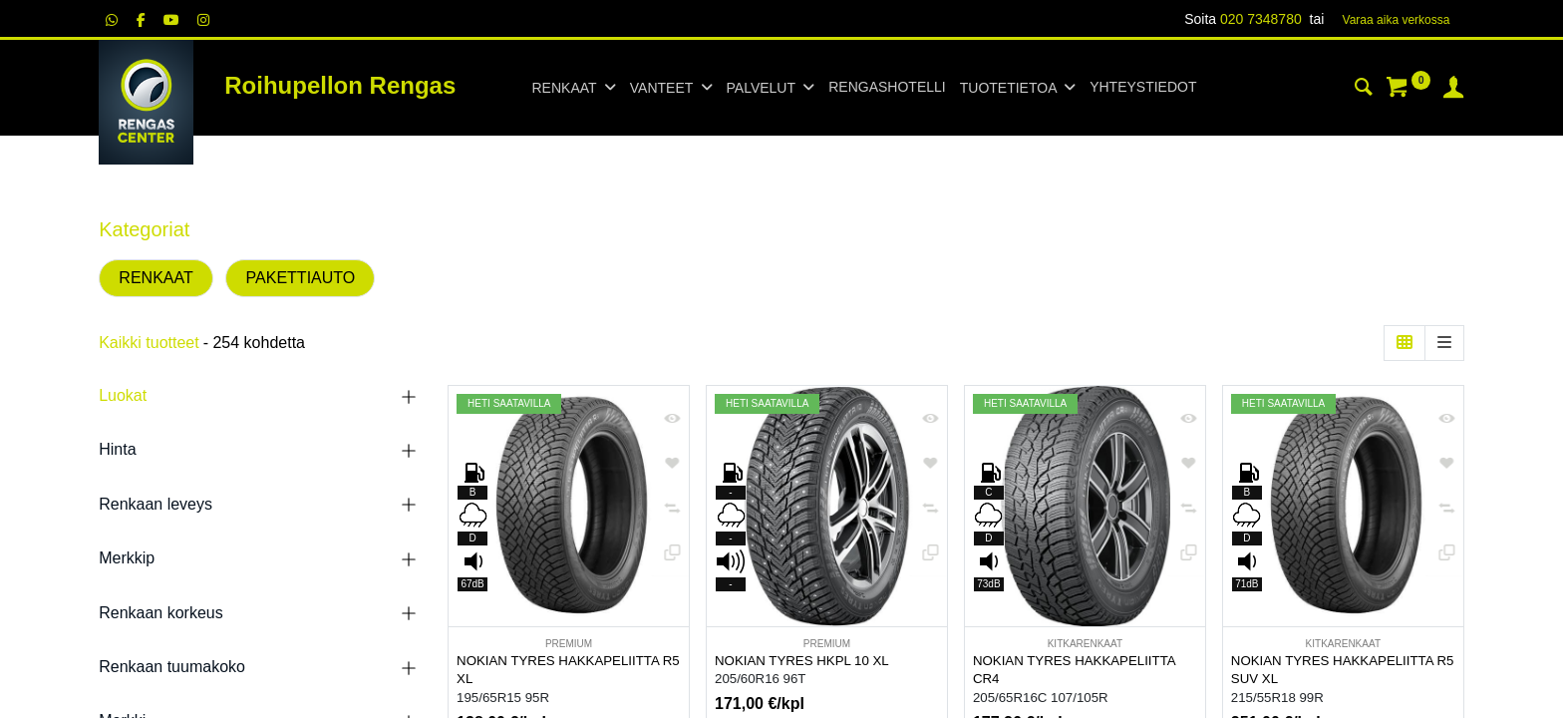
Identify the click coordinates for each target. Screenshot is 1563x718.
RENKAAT (155, 277)
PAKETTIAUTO (301, 277)
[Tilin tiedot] (1453, 90)
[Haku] (1364, 90)
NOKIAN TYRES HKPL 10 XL (802, 660)
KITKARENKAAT (1085, 643)
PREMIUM (568, 643)
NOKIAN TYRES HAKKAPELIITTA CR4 (1074, 670)
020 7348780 (1261, 19)
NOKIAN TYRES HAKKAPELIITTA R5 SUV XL (1342, 670)
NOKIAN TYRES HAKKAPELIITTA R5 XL (568, 670)
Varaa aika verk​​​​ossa (1396, 20)
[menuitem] (886, 88)
